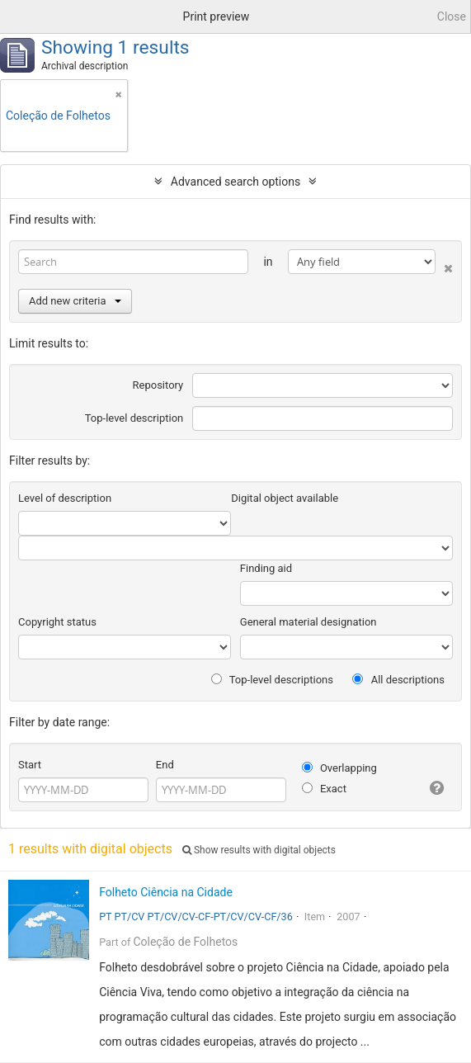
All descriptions (398, 679)
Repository (158, 385)
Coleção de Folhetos (185, 941)
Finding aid (266, 568)
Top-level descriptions (272, 679)
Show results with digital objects (259, 850)
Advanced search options (235, 181)
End (165, 764)
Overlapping (339, 768)
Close (451, 16)
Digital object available (284, 498)
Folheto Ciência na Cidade (166, 892)
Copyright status (57, 622)
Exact (324, 788)
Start (29, 764)
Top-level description (134, 418)
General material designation (308, 622)
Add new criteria (75, 301)
